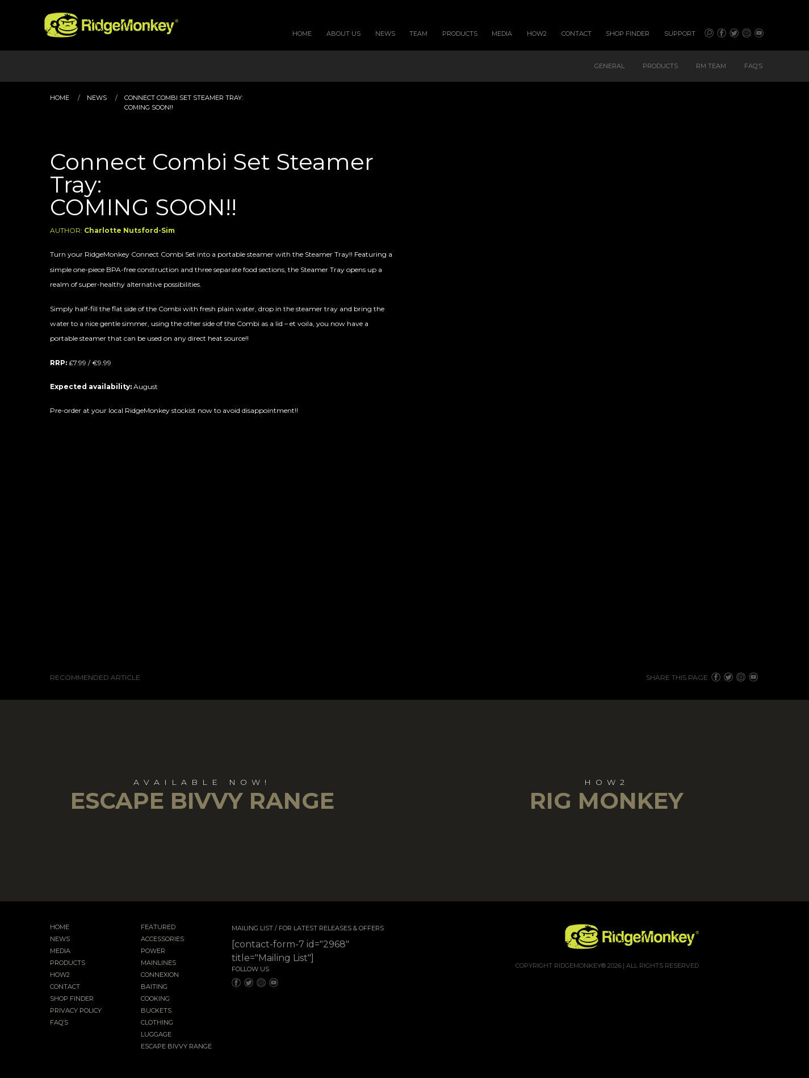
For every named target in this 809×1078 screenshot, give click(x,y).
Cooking (155, 999)
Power (153, 951)
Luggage (156, 1034)
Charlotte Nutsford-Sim (129, 230)
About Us (343, 33)
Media (502, 33)
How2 (537, 33)
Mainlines (158, 963)
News (385, 33)
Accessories (162, 939)
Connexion (160, 975)
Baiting (154, 987)
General (609, 66)
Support (679, 33)
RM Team (711, 66)
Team (418, 33)
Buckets (156, 1011)
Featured (158, 927)
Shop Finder (627, 33)
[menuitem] (303, 34)
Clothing (157, 1022)
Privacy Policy (76, 1011)
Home (302, 33)
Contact (576, 33)
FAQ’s (753, 66)
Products (459, 33)
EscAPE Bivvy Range (176, 1046)
